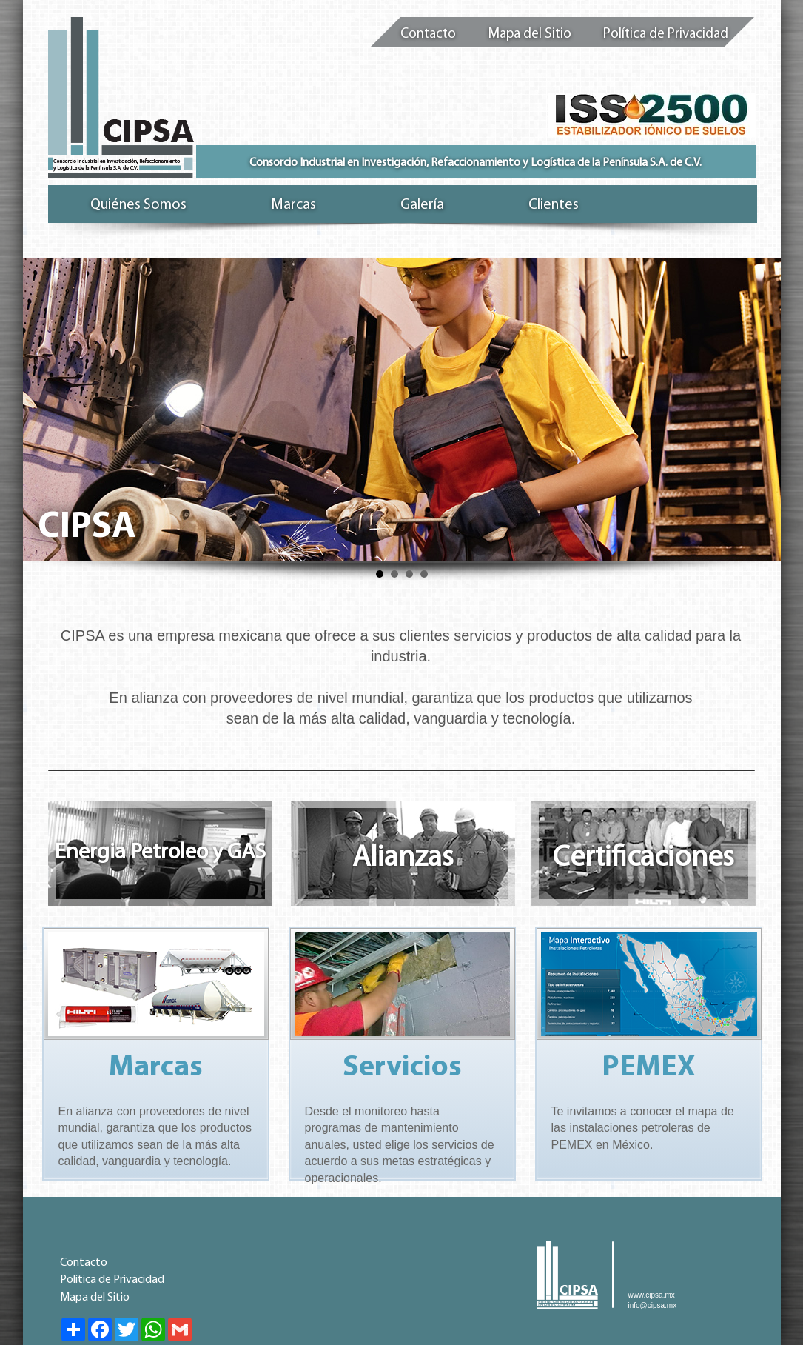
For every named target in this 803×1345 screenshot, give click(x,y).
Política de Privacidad (665, 34)
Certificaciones (643, 858)
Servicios (402, 1068)
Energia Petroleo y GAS (160, 852)
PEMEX (649, 1068)
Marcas (156, 1068)
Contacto (428, 34)
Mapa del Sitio (529, 34)
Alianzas (403, 858)
